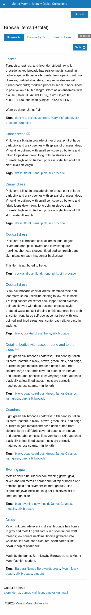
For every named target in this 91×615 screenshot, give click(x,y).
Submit (79, 14)
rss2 (65, 592)
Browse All (14, 37)
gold (46, 503)
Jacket (11, 59)
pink (44, 173)
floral (27, 173)
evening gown (32, 503)
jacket (32, 117)
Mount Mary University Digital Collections (39, 3)
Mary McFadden (62, 117)
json (41, 592)
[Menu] (4, 4)
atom (7, 592)
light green (13, 398)
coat (27, 393)
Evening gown (16, 470)
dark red (20, 117)
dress (19, 173)
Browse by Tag (37, 37)
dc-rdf (16, 592)
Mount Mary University (31, 603)
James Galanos (66, 393)
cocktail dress (24, 273)
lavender (43, 117)
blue (18, 503)
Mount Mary (70, 568)
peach (10, 573)
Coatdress (13, 410)
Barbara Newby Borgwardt (33, 568)
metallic (11, 508)
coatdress (38, 393)
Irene (35, 173)
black (18, 333)
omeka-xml (53, 592)
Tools (78, 47)
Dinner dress (15, 134)
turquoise (25, 122)
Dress (10, 520)
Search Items (62, 37)
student (39, 573)
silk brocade (57, 173)
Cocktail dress (16, 234)
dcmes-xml (29, 592)
